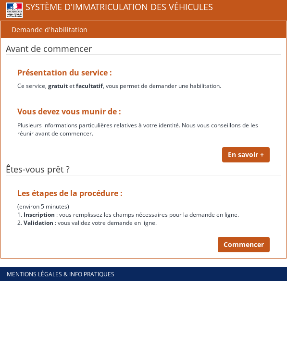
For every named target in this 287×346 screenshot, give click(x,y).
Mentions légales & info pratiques (60, 274)
